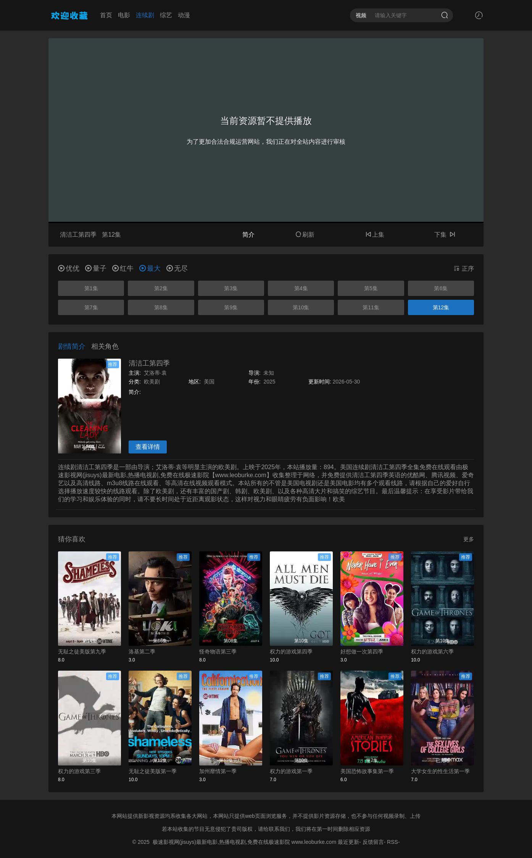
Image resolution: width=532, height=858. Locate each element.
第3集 (231, 288)
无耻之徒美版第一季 (153, 771)
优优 (68, 268)
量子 (95, 268)
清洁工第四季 (149, 363)
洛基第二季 (142, 651)
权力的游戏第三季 (79, 771)
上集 (374, 234)
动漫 (184, 15)
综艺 (166, 15)
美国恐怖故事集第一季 (367, 771)
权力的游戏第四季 (291, 651)
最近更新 (348, 842)
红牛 (123, 268)
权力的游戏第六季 (432, 651)
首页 (106, 15)
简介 (248, 234)
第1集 (91, 288)
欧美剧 (152, 382)
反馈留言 (373, 842)
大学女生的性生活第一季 (440, 771)
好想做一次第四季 (361, 651)
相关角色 (105, 346)
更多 (468, 539)
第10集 (301, 307)
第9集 (231, 307)
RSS (392, 842)
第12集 (441, 307)
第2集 (161, 288)
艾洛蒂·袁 (155, 373)
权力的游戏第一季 (291, 771)
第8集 (161, 307)
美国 (209, 382)
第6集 (441, 288)
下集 (444, 234)
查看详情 (147, 447)
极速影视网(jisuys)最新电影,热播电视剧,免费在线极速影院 (221, 842)
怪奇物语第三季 (218, 651)
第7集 (91, 307)
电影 (124, 15)
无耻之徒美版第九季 (82, 651)
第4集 (301, 288)
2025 (269, 382)
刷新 (304, 234)
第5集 (371, 288)
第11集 (371, 307)
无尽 (177, 268)
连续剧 (145, 15)
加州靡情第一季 (218, 771)
